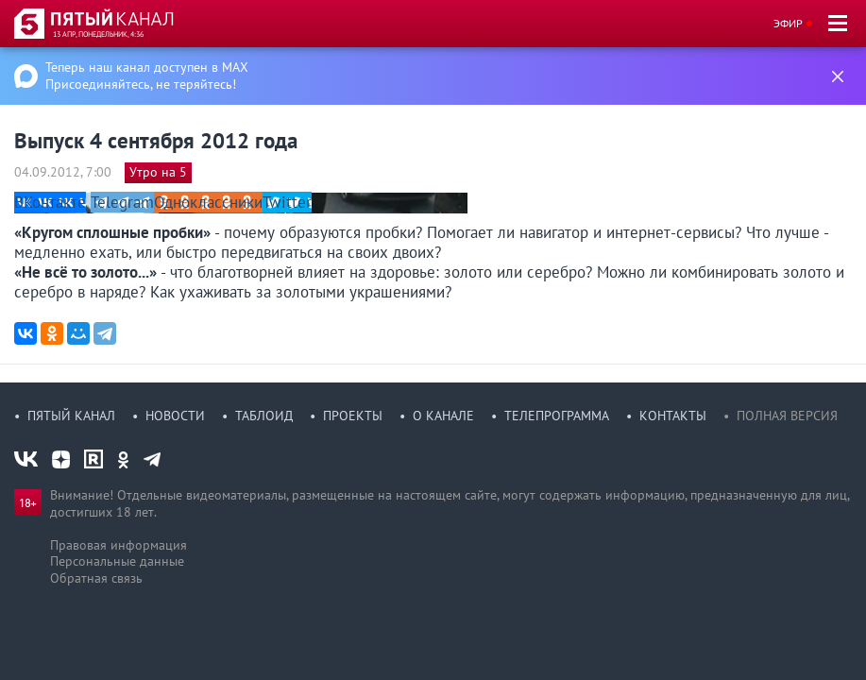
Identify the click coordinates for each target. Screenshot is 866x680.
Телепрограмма (556, 415)
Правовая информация (118, 544)
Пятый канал (71, 415)
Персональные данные (117, 561)
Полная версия (787, 415)
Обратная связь (96, 578)
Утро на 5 (158, 171)
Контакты (672, 415)
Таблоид (264, 415)
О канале (443, 415)
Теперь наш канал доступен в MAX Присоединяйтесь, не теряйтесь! (146, 76)
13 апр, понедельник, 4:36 (98, 34)
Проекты (352, 415)
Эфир (788, 23)
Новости (175, 415)
